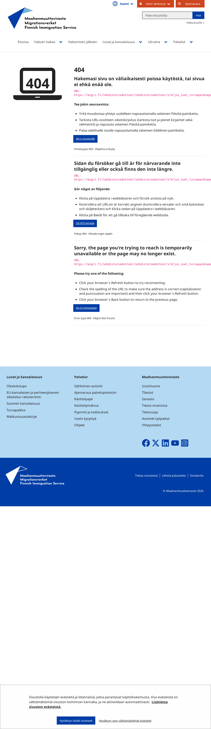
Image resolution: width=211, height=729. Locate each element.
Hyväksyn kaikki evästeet (76, 721)
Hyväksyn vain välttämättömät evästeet (125, 721)
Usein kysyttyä (85, 418)
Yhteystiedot (151, 425)
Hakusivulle (194, 22)
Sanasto (148, 399)
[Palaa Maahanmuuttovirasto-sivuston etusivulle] (42, 23)
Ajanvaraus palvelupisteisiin (95, 392)
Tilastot (147, 392)
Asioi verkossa (160, 4)
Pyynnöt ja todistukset (91, 412)
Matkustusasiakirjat (22, 416)
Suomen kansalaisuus (23, 403)
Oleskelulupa (17, 386)
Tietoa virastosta (154, 405)
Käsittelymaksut (86, 405)
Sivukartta (197, 475)
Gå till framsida (85, 223)
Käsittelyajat (83, 399)
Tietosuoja (150, 412)
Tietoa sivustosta (146, 475)
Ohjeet (79, 425)
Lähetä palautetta (174, 475)
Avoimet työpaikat (156, 418)
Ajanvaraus (192, 4)
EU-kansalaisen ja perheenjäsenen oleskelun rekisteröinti (33, 394)
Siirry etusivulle (85, 138)
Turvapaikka (16, 410)
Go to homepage (86, 308)
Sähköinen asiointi (88, 386)
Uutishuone (151, 386)
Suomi (127, 4)
